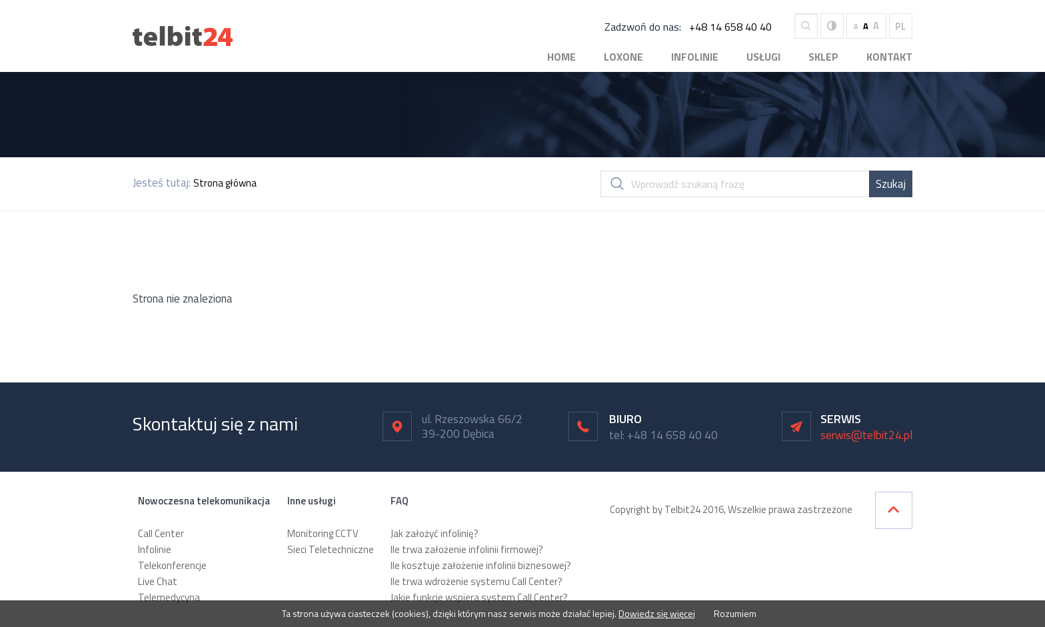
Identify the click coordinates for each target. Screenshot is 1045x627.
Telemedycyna (169, 597)
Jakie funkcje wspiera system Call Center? (479, 597)
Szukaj (891, 184)
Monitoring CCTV (323, 533)
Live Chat (157, 581)
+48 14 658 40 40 (730, 27)
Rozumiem (734, 613)
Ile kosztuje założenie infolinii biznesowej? (481, 565)
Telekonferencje (172, 565)
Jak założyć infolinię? (435, 533)
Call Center (161, 533)
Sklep (823, 57)
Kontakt (889, 57)
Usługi (763, 57)
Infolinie (694, 57)
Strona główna (225, 183)
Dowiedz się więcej (656, 613)
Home (561, 57)
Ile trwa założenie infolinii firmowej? (467, 549)
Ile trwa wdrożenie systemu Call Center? (476, 581)
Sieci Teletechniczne (330, 549)
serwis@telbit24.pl (866, 435)
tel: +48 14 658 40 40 (663, 435)
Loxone (623, 57)
